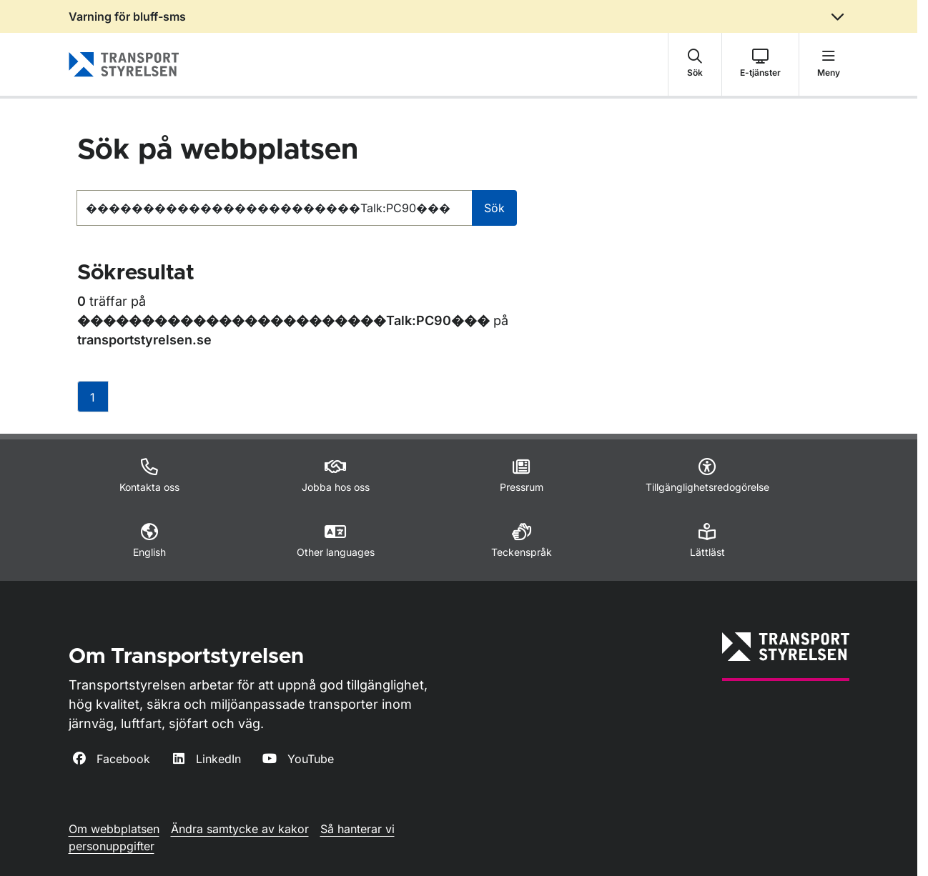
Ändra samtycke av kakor (240, 829)
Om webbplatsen (114, 829)
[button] (694, 64)
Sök (494, 208)
